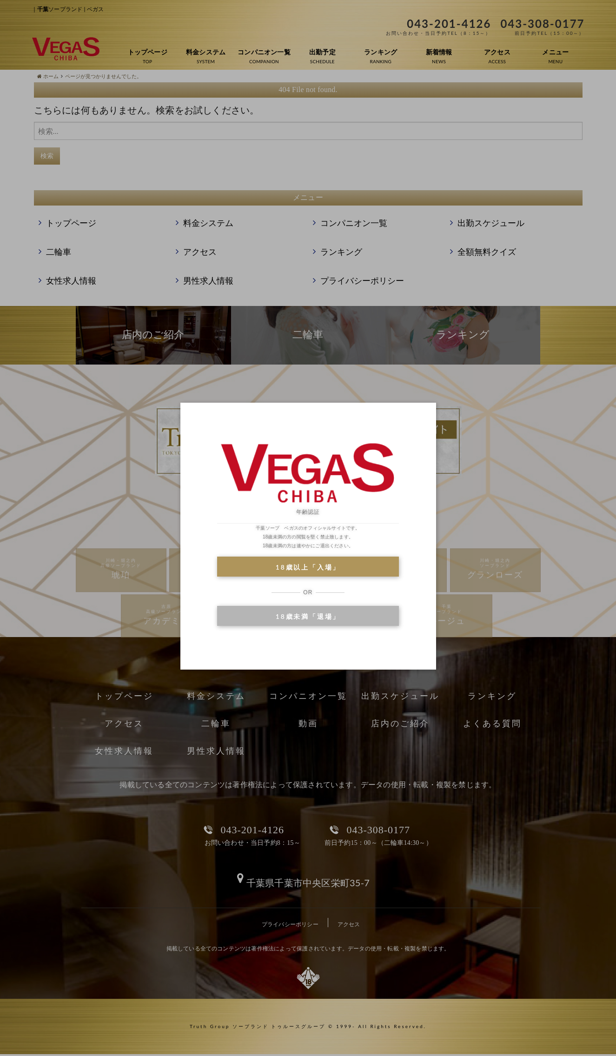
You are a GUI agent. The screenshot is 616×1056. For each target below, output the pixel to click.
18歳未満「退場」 (308, 616)
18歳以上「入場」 (308, 567)
